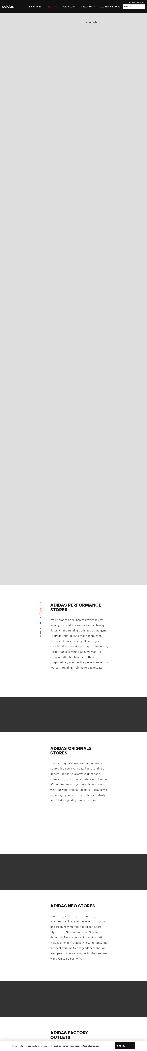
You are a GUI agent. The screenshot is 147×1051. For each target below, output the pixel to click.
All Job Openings (110, 7)
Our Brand (68, 7)
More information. (90, 1046)
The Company (33, 7)
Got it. (121, 1046)
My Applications (137, 2)
